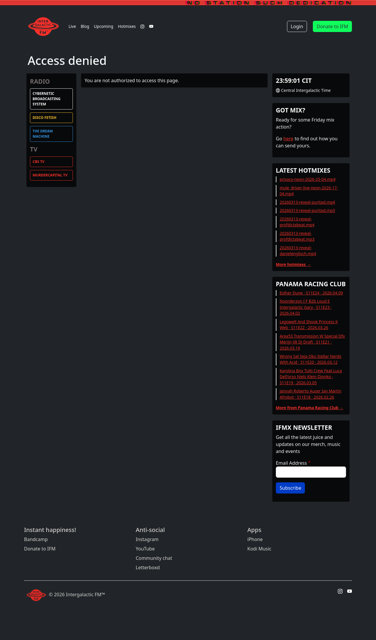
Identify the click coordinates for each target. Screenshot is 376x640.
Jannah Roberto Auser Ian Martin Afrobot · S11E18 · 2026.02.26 (310, 394)
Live (72, 26)
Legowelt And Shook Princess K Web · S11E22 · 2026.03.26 (309, 324)
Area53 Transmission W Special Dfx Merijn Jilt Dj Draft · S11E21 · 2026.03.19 (312, 342)
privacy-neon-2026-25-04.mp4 (307, 179)
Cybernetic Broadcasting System (47, 99)
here (288, 138)
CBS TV (38, 161)
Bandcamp (36, 539)
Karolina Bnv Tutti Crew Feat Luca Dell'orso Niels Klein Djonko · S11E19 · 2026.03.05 (311, 376)
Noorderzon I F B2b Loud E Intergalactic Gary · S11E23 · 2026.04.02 (306, 307)
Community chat (154, 558)
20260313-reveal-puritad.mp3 (307, 210)
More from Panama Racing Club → (309, 407)
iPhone (255, 539)
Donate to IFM (332, 26)
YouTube (145, 548)
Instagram (147, 539)
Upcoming (103, 26)
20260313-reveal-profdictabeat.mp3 (297, 236)
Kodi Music (259, 548)
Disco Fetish (44, 117)
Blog (85, 26)
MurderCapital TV (50, 175)
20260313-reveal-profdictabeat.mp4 (297, 222)
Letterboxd (148, 567)
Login (297, 26)
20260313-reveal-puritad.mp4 (307, 202)
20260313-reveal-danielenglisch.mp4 (298, 250)
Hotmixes (127, 26)
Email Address (291, 463)
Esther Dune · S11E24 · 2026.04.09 (311, 293)
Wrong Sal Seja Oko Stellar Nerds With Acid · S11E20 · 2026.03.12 (310, 359)
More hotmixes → (293, 264)
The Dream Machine (43, 134)
